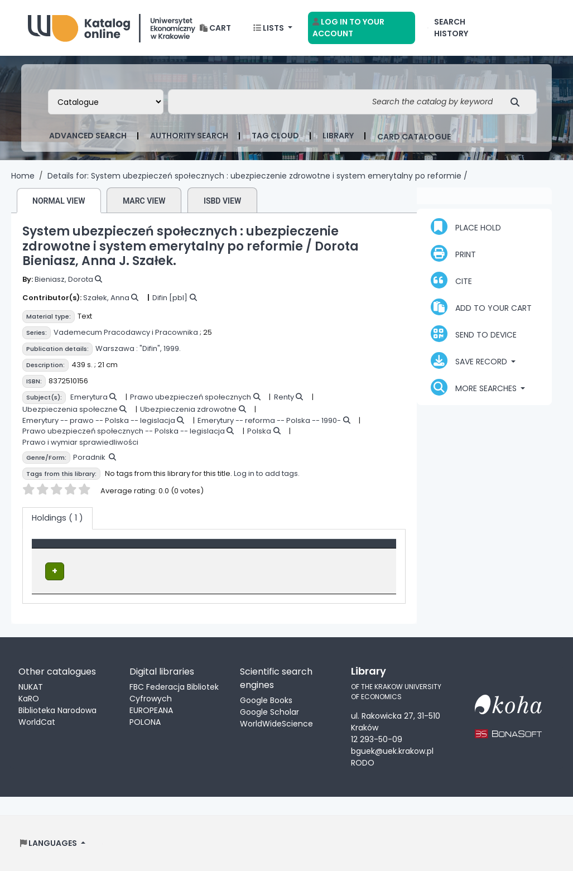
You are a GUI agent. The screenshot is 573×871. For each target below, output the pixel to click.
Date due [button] (359, 549)
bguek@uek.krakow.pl (392, 749)
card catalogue (414, 136)
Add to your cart (481, 307)
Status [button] (258, 549)
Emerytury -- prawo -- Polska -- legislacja (98, 420)
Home (23, 175)
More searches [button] (475, 387)
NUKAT (30, 686)
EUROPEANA (151, 709)
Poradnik (89, 457)
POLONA (145, 721)
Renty (284, 397)
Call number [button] (197, 549)
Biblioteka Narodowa (57, 709)
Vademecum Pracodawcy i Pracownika (126, 332)
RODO (362, 761)
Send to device (474, 333)
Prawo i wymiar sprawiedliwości (80, 442)
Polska (259, 431)
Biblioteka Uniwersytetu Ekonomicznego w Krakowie (111, 25)
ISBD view (222, 200)
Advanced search (88, 135)
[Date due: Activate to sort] (365, 549)
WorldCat (36, 721)
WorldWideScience (276, 723)
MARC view (144, 200)
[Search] (518, 101)
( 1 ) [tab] (57, 517)
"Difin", (150, 348)
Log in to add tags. (267, 473)
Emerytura (89, 397)
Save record (470, 360)
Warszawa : (116, 348)
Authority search (189, 135)
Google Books (266, 699)
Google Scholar (269, 711)
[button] (215, 28)
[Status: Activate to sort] (287, 549)
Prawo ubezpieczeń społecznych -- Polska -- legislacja (123, 431)
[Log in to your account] (361, 28)
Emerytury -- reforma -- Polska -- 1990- (269, 420)
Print (453, 253)
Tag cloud (275, 135)
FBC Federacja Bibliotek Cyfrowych (174, 692)
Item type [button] (57, 549)
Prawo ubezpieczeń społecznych (190, 397)
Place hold (466, 226)
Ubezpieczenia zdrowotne (188, 409)
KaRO (28, 698)
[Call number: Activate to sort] (203, 549)
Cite (451, 280)
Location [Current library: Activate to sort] (130, 549)
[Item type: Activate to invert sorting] (69, 549)
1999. (172, 348)
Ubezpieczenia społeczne (70, 409)
